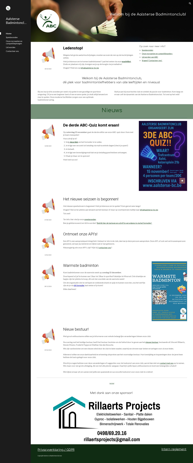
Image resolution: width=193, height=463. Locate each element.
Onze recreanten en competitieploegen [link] (14, 42)
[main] (124, 13)
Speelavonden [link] (12, 37)
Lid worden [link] (10, 47)
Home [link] (8, 33)
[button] (190, 3)
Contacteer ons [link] (12, 51)
